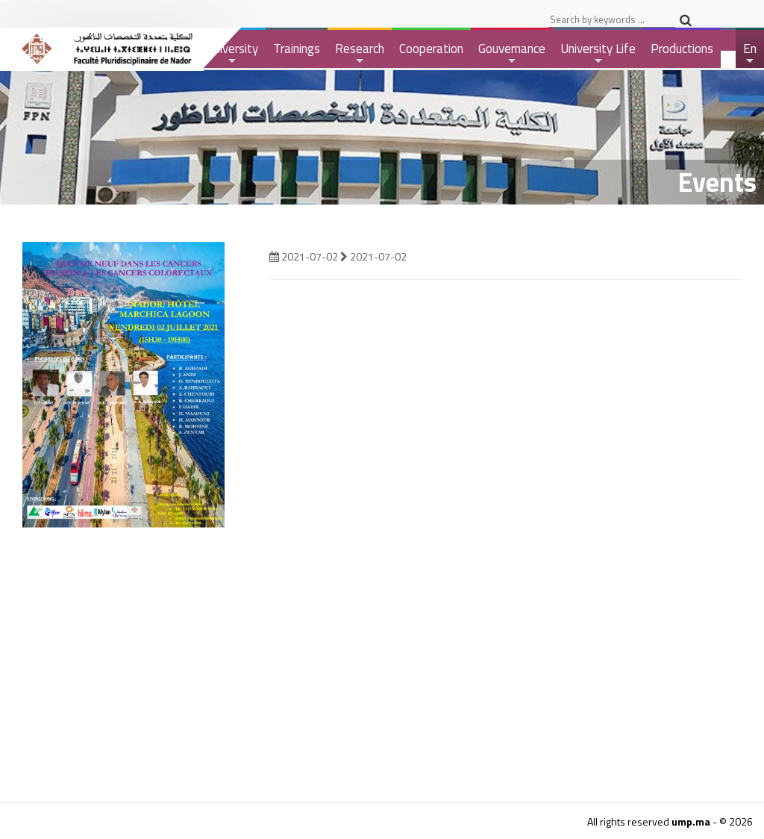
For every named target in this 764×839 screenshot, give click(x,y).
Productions (682, 48)
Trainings (296, 48)
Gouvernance (511, 53)
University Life (598, 53)
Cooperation (431, 48)
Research (359, 53)
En (750, 53)
